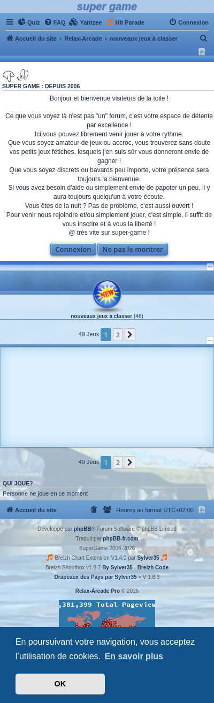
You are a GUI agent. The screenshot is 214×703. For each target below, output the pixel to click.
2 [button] (118, 334)
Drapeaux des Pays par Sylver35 (96, 577)
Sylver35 (148, 558)
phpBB (82, 529)
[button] (130, 334)
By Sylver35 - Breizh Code (135, 567)
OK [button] (60, 683)
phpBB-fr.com (120, 539)
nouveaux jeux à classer (101, 316)
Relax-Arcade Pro (97, 591)
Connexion (73, 249)
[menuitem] (29, 22)
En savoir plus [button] (134, 656)
